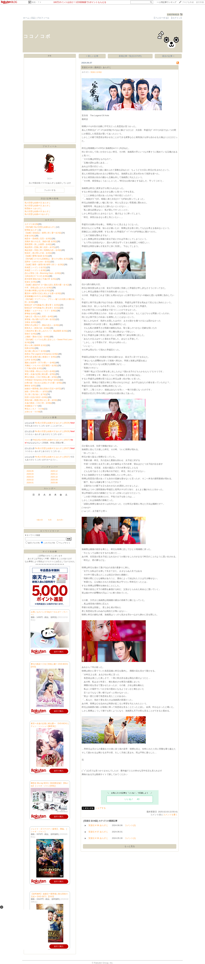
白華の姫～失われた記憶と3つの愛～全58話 (43, 383)
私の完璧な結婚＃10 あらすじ (37, 211)
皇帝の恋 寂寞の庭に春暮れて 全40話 (41, 357)
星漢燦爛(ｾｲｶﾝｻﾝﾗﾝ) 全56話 (36, 296)
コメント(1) (130, 838)
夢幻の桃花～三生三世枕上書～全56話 (41, 377)
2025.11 (54, 474)
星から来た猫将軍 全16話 (36, 345)
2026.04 (30, 474)
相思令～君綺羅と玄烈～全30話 (38, 238)
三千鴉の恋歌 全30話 (34, 368)
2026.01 (30, 483)
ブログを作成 (188, 2)
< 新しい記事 (92, 56)
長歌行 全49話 (31, 334)
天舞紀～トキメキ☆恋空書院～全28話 (41, 365)
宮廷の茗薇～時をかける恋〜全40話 (40, 371)
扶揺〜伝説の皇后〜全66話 (36, 397)
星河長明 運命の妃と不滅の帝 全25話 (41, 279)
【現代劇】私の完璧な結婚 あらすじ (40, 227)
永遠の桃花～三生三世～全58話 (38, 403)
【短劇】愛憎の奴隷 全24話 (37, 256)
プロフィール (43, 18)
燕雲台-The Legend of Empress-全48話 (41, 354)
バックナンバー (49, 467)
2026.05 (30, 471)
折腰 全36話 (30, 236)
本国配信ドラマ (31, 406)
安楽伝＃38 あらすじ (98, 825)
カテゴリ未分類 (31, 224)
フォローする (50, 190)
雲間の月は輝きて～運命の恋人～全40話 (42, 325)
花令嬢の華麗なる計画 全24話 (37, 290)
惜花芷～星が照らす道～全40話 (38, 253)
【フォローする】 (161, 18)
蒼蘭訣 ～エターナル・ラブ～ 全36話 (41, 311)
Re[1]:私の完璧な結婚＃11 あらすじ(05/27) (52, 440)
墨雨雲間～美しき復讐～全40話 (38, 244)
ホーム (26, 18)
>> (166, 2)
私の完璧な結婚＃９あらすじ (37, 214)
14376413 (173, 14)
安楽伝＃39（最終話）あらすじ (96, 67)
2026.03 (30, 477)
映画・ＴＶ (36, 2)
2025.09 (54, 480)
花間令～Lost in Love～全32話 (38, 262)
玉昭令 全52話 (31, 322)
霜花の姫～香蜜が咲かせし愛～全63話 (41, 400)
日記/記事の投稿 (50, 198)
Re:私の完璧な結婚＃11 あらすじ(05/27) (52, 448)
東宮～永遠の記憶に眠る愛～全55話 (40, 374)
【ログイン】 (176, 18)
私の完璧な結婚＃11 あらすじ (37, 205)
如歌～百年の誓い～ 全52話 (37, 391)
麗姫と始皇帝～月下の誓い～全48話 (40, 363)
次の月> (60, 520)
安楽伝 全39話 (31, 282)
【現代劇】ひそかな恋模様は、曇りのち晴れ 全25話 (47, 259)
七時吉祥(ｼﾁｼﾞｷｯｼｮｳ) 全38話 (37, 276)
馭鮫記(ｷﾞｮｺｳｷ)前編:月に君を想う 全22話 (42, 308)
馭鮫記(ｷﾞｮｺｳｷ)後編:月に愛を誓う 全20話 (42, 305)
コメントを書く (170, 814)
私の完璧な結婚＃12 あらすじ (37, 203)
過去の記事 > (168, 56)
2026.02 (30, 480)
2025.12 (54, 471)
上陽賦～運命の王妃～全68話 (37, 337)
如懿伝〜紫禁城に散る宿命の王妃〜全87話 (43, 388)
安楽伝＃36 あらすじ (98, 838)
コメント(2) (130, 825)
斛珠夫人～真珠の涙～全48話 (37, 328)
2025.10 (54, 477)
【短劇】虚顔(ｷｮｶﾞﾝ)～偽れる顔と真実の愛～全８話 (47, 285)
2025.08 (54, 483)
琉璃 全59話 (30, 348)
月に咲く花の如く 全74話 (36, 394)
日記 (33, 18)
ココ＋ (28, 440)
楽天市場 (200, 2)
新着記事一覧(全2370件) (130, 56)
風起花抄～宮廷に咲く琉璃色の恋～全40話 (43, 250)
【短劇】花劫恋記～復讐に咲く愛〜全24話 (43, 233)
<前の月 (39, 520)
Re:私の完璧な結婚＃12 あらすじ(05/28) (52, 423)
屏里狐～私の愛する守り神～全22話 (40, 319)
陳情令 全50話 (31, 386)
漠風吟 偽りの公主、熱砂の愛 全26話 (41, 241)
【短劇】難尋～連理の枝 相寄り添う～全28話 (44, 264)
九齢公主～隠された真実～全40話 (39, 316)
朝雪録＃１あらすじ (33, 208)
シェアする (100, 808)
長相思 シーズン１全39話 (36, 270)
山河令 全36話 (31, 360)
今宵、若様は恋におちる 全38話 (38, 288)
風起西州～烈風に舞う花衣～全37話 (40, 247)
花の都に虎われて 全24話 (36, 351)
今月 (50, 520)
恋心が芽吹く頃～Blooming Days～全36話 (43, 273)
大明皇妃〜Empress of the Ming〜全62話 (42, 380)
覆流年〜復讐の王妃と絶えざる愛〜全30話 (43, 293)
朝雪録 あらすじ (32, 230)
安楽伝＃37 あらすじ (98, 832)
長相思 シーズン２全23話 (36, 267)
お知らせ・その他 (32, 412)
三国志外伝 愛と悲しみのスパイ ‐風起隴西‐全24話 (46, 331)
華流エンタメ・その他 (34, 409)
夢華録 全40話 (31, 313)
